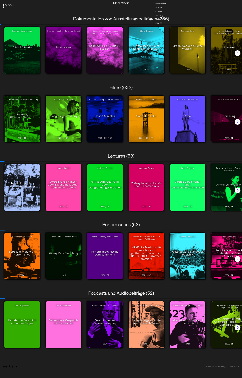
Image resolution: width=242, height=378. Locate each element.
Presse (158, 11)
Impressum (234, 366)
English (159, 23)
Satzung (159, 15)
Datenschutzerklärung (214, 366)
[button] (237, 53)
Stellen (159, 7)
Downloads (160, 19)
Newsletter (160, 3)
